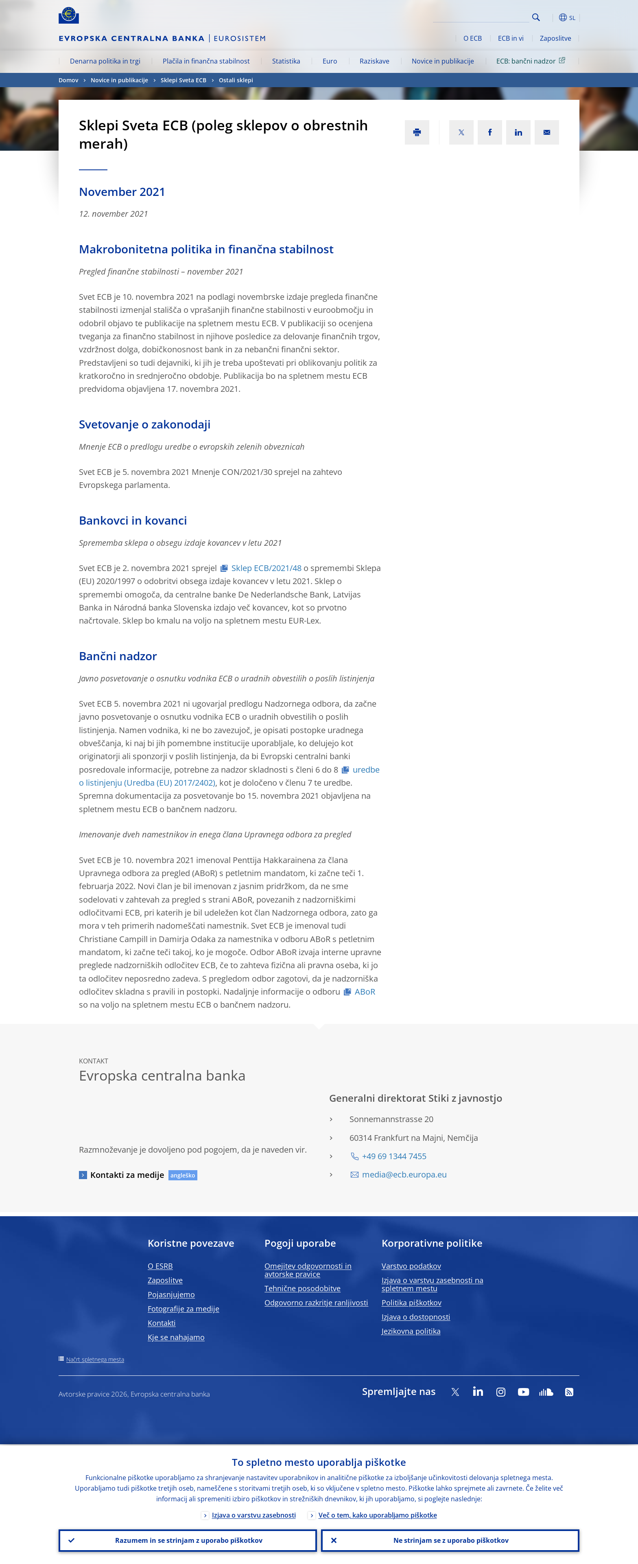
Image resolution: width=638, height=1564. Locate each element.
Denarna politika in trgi (105, 61)
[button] (550, 17)
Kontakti (162, 1323)
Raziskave (374, 61)
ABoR (365, 991)
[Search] (488, 16)
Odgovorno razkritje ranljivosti (316, 1302)
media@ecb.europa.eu (404, 1174)
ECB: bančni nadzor (532, 61)
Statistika (286, 61)
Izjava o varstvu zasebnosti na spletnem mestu (432, 1284)
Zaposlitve (555, 38)
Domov (68, 80)
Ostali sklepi (236, 80)
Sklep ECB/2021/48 (267, 567)
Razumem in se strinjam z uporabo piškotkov (188, 1539)
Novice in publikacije (443, 61)
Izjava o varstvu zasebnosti (254, 1513)
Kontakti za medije (127, 1174)
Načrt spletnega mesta (95, 1359)
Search (536, 17)
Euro (330, 61)
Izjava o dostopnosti (416, 1317)
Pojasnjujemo (171, 1294)
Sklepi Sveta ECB (183, 80)
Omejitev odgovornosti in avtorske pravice (308, 1270)
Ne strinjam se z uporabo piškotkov (450, 1539)
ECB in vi (511, 38)
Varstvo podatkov (411, 1266)
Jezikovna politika (411, 1331)
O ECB (472, 38)
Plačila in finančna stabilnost (206, 61)
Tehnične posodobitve (302, 1288)
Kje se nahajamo (176, 1337)
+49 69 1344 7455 (394, 1156)
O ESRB (160, 1266)
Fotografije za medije (183, 1309)
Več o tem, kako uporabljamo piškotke (378, 1513)
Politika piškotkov (411, 1302)
